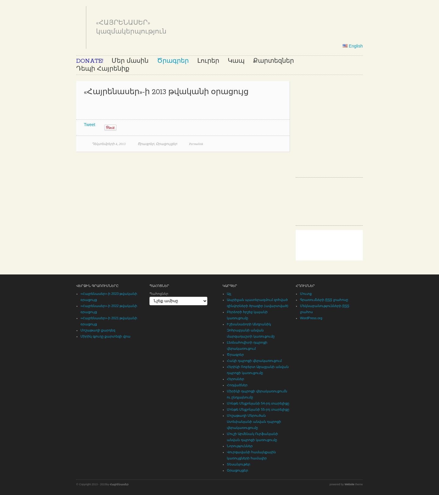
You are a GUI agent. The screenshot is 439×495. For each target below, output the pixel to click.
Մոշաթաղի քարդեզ (97, 330)
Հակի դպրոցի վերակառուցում (254, 360)
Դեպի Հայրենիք (102, 69)
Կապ (236, 61)
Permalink (196, 144)
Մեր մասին (130, 61)
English (353, 46)
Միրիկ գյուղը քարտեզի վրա (105, 336)
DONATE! (89, 61)
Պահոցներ (158, 293)
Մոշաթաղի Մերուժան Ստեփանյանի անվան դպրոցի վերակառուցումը (254, 422)
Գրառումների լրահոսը (324, 300)
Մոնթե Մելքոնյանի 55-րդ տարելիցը (258, 409)
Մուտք (306, 293)
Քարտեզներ (273, 61)
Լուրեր (208, 61)
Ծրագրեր (173, 61)
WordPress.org (311, 318)
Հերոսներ (235, 379)
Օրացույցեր (166, 144)
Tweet (89, 124)
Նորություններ (240, 446)
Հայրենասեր (119, 484)
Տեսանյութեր (238, 464)
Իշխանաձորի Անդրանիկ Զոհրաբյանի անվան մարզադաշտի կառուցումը (251, 330)
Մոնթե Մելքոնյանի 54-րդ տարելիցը (258, 403)
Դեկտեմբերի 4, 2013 (109, 144)
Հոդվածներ (237, 385)
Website (349, 484)
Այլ (229, 293)
